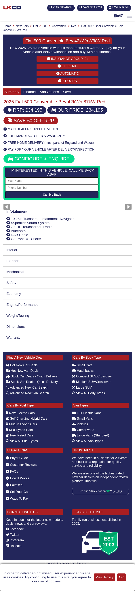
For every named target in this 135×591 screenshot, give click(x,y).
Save (67, 92)
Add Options (49, 92)
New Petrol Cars (19, 435)
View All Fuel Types (22, 441)
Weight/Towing (17, 316)
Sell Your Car (17, 492)
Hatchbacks (83, 371)
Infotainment (16, 211)
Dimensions (15, 326)
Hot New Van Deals (22, 371)
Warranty (13, 337)
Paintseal (14, 485)
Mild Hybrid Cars (19, 430)
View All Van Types (87, 441)
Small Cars (82, 365)
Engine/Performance (22, 305)
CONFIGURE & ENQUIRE (39, 158)
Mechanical (15, 272)
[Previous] (6, 207)
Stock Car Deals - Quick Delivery (32, 376)
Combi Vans (83, 430)
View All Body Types (88, 393)
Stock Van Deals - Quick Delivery (32, 382)
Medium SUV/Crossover (91, 382)
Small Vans (82, 418)
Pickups (80, 424)
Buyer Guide (17, 458)
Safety (11, 283)
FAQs (12, 471)
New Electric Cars (20, 413)
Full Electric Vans (87, 413)
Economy (13, 294)
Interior (11, 250)
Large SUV (82, 387)
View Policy (105, 577)
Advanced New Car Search (27, 387)
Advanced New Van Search (27, 393)
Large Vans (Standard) (90, 435)
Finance (29, 92)
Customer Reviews (21, 465)
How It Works (17, 478)
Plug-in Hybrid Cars (21, 424)
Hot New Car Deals (21, 365)
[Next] (128, 207)
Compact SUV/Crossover (92, 376)
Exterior (12, 261)
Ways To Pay (17, 498)
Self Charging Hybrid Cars (26, 418)
